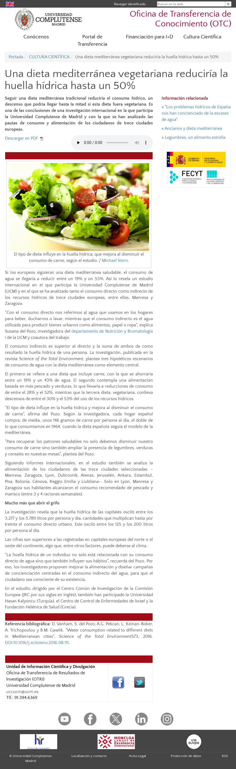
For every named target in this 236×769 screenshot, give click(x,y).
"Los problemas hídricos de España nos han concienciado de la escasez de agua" (196, 113)
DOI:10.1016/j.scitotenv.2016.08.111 (37, 642)
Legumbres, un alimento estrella (195, 137)
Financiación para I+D (149, 37)
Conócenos (36, 37)
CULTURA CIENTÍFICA (49, 56)
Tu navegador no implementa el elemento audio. (112, 142)
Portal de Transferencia (92, 40)
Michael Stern (115, 260)
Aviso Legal (137, 756)
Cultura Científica (202, 37)
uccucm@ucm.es (22, 691)
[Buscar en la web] (228, 4)
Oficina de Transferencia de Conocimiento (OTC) (180, 18)
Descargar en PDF (24, 138)
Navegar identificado (130, 4)
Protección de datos (186, 756)
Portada (16, 56)
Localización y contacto (89, 756)
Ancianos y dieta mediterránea (193, 128)
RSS (225, 756)
